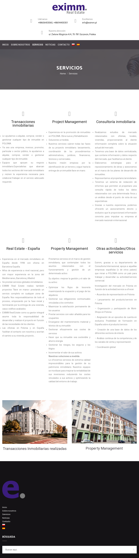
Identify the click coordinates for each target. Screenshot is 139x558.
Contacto (64, 44)
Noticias (50, 44)
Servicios (37, 44)
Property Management (104, 448)
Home (63, 73)
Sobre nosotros (20, 44)
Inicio (5, 44)
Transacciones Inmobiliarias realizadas (35, 449)
